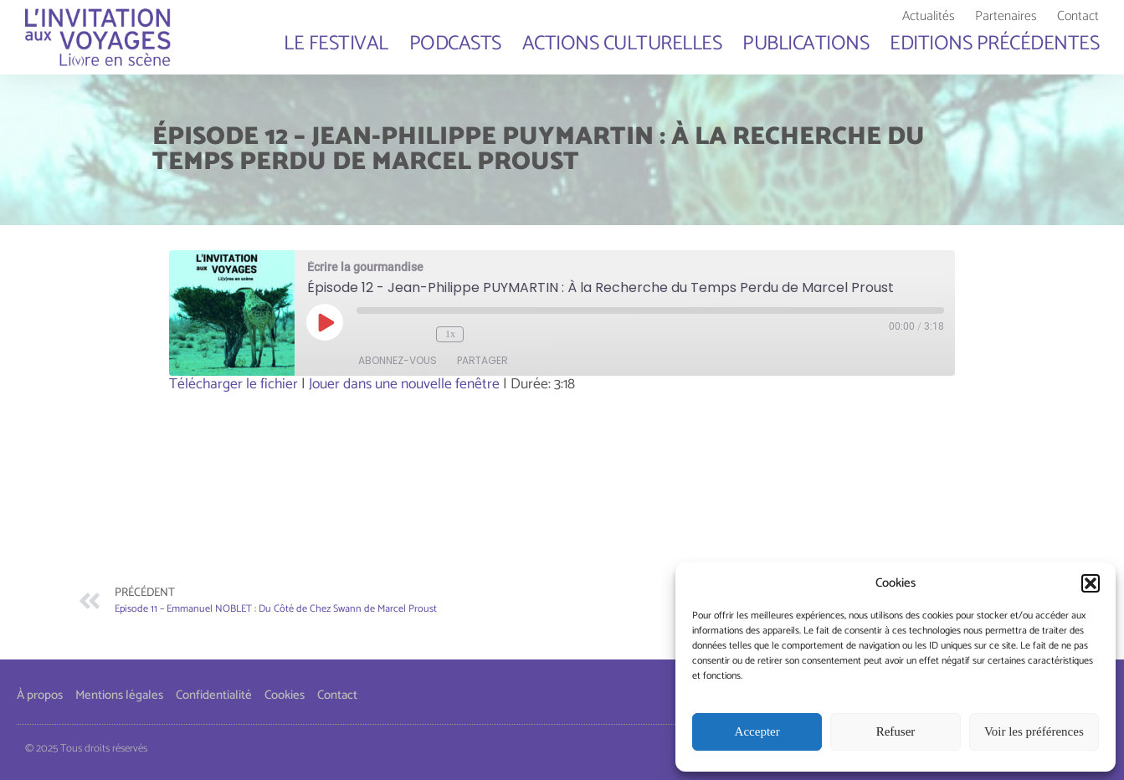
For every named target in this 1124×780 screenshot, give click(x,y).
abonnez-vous (398, 360)
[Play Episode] (325, 322)
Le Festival (336, 43)
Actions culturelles (622, 43)
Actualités (928, 16)
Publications (805, 43)
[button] (1090, 583)
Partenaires (1006, 16)
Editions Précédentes (994, 43)
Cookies (284, 695)
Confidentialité (214, 695)
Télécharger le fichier (233, 384)
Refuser (896, 732)
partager (483, 360)
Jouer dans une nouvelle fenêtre (404, 384)
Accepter (757, 732)
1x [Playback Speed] (450, 334)
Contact (1078, 16)
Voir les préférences (1034, 732)
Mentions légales (119, 695)
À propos (40, 695)
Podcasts (455, 43)
